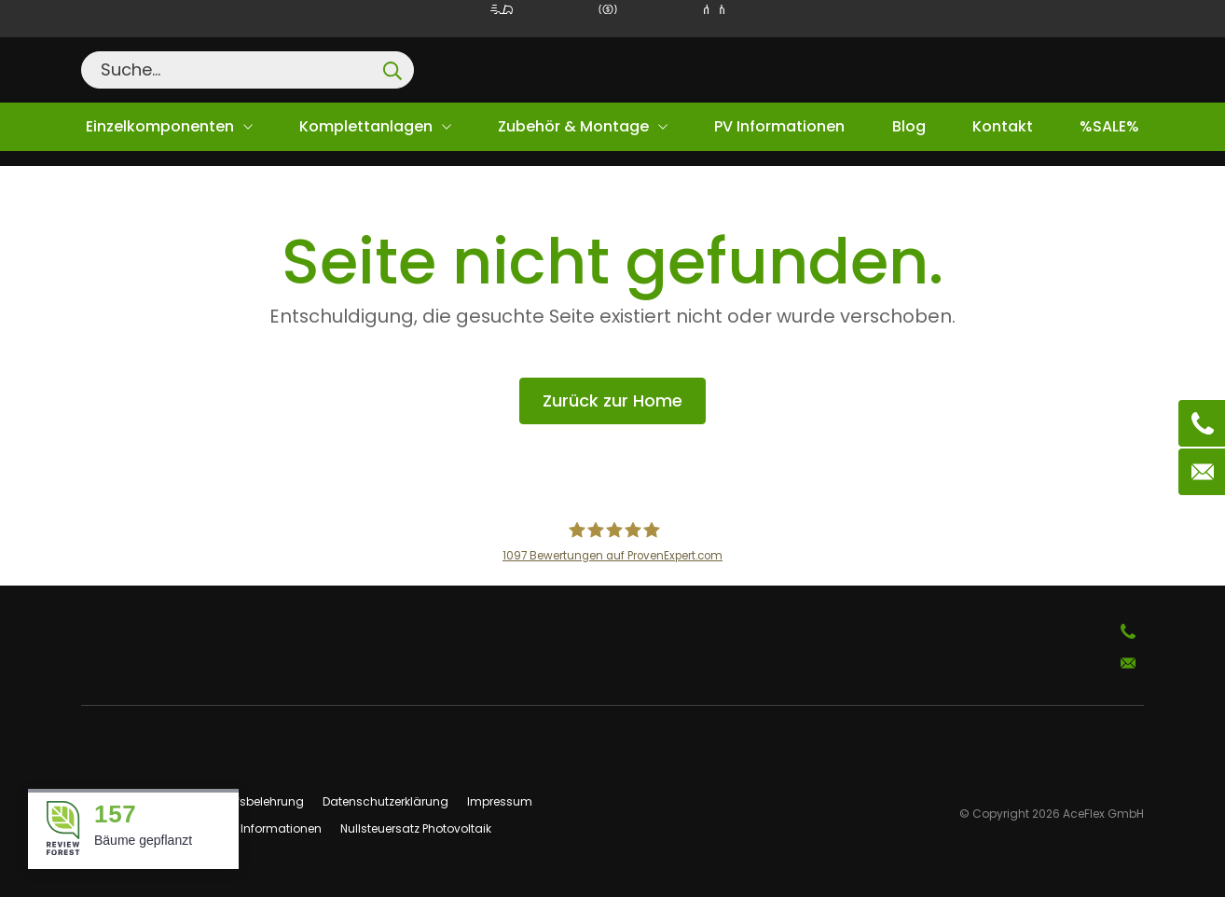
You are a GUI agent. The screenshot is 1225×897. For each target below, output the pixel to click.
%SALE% (1109, 126)
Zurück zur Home (612, 400)
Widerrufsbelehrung (248, 801)
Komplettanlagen (366, 126)
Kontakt (1002, 126)
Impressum (499, 801)
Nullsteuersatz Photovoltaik (415, 828)
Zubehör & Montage (573, 126)
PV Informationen (779, 126)
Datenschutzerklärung (385, 801)
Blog (909, 126)
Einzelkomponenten (160, 126)
